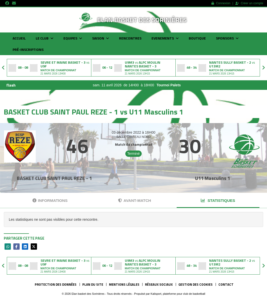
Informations (50, 200)
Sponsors (227, 38)
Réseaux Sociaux (159, 284)
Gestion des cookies (195, 284)
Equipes (72, 38)
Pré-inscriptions (28, 49)
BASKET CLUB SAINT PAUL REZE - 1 (54, 178)
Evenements (165, 38)
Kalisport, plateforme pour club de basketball (177, 293)
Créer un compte (249, 3)
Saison (100, 38)
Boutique (197, 38)
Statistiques (218, 200)
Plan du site (92, 284)
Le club (44, 38)
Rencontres (130, 38)
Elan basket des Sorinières (142, 20)
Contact (226, 284)
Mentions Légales (124, 284)
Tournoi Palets (180, 85)
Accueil (19, 38)
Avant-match (134, 200)
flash (11, 85)
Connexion (220, 3)
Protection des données (56, 284)
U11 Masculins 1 (212, 178)
